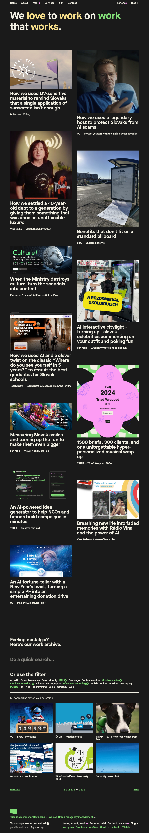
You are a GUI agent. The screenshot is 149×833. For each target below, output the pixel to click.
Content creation (91, 680)
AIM (61, 3)
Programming (39, 687)
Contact (72, 3)
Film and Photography (48, 683)
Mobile (94, 683)
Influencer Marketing (74, 683)
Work (35, 3)
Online (103, 683)
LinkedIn (115, 827)
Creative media (110, 680)
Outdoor (114, 683)
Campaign (74, 680)
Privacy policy (70, 831)
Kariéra (121, 3)
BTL (61, 680)
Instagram (68, 827)
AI (11, 680)
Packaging (126, 683)
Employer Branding (20, 683)
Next (136, 789)
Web (71, 687)
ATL (16, 680)
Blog (133, 3)
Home (13, 3)
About (24, 3)
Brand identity (49, 680)
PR (21, 687)
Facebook (81, 827)
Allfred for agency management (75, 817)
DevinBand (39, 817)
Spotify (104, 827)
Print (27, 687)
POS (12, 687)
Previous (15, 789)
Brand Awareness (30, 680)
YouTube (93, 827)
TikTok (126, 827)
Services (49, 3)
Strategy (62, 687)
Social (52, 687)
